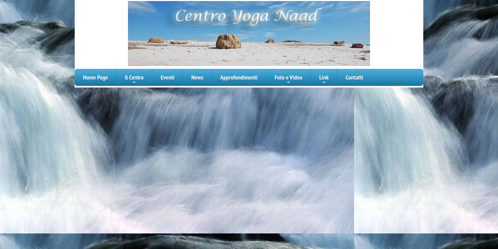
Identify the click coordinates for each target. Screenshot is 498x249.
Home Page (95, 77)
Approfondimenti (239, 77)
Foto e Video (288, 79)
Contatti (354, 77)
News (197, 77)
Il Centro (134, 79)
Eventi (167, 77)
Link (324, 79)
